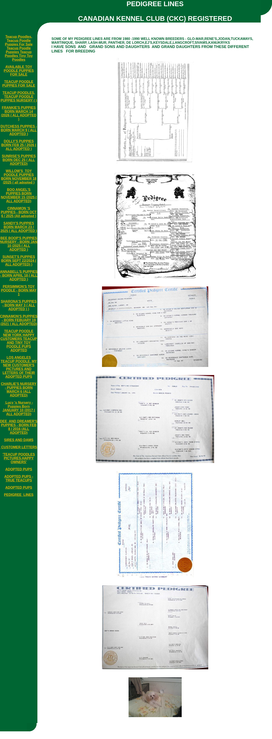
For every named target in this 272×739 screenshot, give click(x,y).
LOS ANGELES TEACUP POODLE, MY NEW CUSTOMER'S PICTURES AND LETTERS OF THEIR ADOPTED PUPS (19, 367)
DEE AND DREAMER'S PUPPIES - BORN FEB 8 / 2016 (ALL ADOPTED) (18, 427)
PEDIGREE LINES (19, 495)
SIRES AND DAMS (18, 440)
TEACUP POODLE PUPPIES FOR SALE (18, 83)
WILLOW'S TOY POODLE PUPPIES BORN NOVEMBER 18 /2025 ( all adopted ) (18, 176)
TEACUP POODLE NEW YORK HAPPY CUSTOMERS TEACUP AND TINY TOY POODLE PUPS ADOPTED (18, 340)
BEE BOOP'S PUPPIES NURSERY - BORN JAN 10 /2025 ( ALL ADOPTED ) (18, 243)
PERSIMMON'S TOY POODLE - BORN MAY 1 (18, 290)
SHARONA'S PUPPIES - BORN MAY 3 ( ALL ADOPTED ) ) (19, 305)
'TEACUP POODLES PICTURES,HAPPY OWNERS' (19, 458)
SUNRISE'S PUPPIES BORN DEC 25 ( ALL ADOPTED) (18, 160)
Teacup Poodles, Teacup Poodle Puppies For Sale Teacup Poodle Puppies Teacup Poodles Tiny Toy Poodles (19, 48)
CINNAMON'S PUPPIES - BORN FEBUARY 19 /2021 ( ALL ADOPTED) (18, 320)
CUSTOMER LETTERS (18, 447)
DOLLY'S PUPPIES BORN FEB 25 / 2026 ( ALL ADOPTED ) (18, 145)
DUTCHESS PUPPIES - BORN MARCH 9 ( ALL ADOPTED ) (18, 130)
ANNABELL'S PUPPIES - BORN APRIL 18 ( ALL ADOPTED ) (18, 275)
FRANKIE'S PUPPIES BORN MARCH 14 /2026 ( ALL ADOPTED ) (19, 113)
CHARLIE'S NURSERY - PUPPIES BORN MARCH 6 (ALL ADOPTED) (19, 389)
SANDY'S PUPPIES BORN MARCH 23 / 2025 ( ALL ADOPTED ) (18, 227)
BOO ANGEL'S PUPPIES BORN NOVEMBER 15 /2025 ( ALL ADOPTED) (19, 195)
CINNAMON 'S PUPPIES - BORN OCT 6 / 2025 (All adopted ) (19, 212)
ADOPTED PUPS (18, 469)
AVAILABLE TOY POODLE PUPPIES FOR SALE (19, 70)
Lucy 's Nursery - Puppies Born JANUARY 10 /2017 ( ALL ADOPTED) (19, 408)
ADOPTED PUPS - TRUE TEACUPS (18, 478)
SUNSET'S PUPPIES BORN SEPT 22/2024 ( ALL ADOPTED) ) (18, 260)
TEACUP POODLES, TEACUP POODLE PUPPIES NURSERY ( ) (19, 96)
